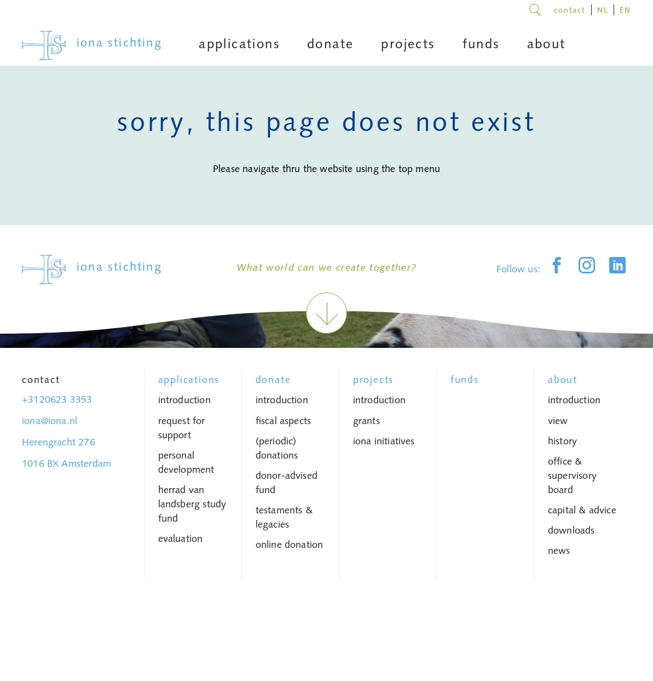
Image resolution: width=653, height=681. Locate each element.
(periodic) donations (277, 448)
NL (603, 10)
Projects (373, 380)
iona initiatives (384, 441)
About (562, 380)
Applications (189, 380)
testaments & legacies (284, 517)
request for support (181, 428)
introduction (184, 400)
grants (366, 421)
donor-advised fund (286, 483)
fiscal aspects (283, 421)
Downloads (571, 530)
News (559, 551)
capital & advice (582, 510)
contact (570, 10)
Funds (464, 380)
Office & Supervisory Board (572, 475)
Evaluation (180, 539)
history (562, 441)
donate (273, 380)
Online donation (289, 545)
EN (625, 10)
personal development (186, 462)
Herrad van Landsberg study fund (192, 504)
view (558, 421)
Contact (41, 380)
